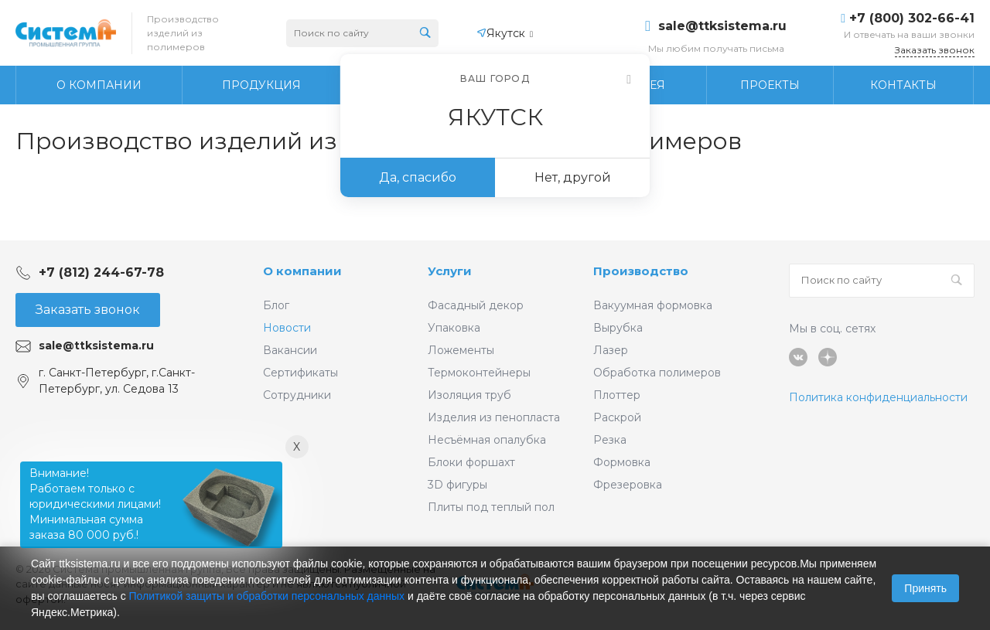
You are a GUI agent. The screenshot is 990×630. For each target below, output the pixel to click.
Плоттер (616, 395)
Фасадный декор (476, 305)
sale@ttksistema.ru (722, 26)
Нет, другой (572, 177)
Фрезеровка (627, 485)
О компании (302, 271)
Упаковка (454, 328)
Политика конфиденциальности (878, 397)
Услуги (450, 271)
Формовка (621, 462)
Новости (287, 328)
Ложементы (461, 350)
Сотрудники (297, 395)
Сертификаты (300, 373)
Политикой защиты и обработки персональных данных (267, 596)
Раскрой (617, 417)
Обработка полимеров (657, 373)
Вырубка (618, 328)
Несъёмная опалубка (487, 440)
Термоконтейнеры (479, 373)
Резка (609, 440)
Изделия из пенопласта (494, 417)
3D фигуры (457, 485)
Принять (925, 588)
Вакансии (290, 350)
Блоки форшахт (471, 462)
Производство (640, 271)
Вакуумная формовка (652, 305)
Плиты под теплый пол (491, 507)
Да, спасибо (417, 177)
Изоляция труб (469, 395)
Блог (276, 305)
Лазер (610, 350)
